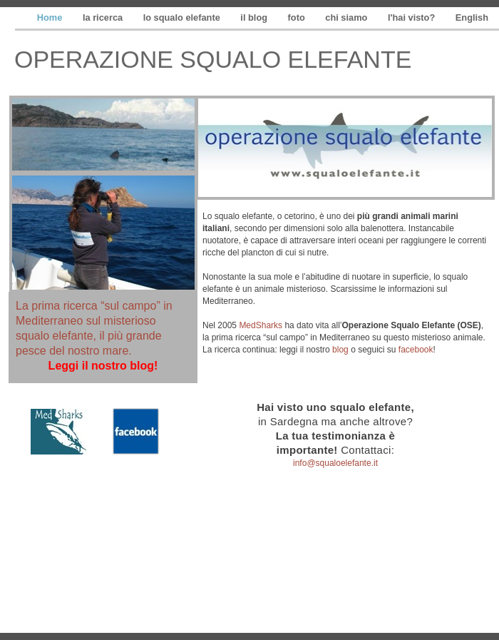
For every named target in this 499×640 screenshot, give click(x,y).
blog (340, 350)
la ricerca (104, 17)
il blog (254, 17)
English (472, 17)
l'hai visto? (413, 17)
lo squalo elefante (183, 17)
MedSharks (260, 325)
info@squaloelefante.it (335, 463)
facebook (415, 350)
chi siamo (347, 17)
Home (51, 17)
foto (298, 17)
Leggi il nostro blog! (103, 366)
